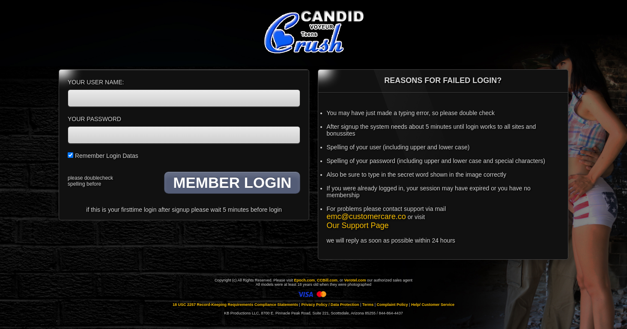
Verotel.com (355, 280)
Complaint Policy (392, 304)
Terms (367, 304)
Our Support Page (358, 225)
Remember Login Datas (103, 155)
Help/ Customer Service (432, 304)
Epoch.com (304, 280)
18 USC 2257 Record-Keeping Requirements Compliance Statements (235, 304)
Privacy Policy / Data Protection (330, 304)
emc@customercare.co (366, 216)
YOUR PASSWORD (94, 119)
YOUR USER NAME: (96, 82)
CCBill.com (327, 280)
